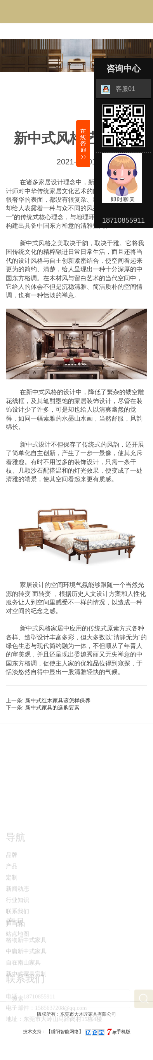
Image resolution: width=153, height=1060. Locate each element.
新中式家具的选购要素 (52, 707)
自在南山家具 (23, 976)
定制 (11, 899)
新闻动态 (17, 911)
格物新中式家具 (26, 954)
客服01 (118, 89)
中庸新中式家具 (26, 965)
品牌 (11, 877)
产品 (11, 888)
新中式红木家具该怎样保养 (57, 700)
